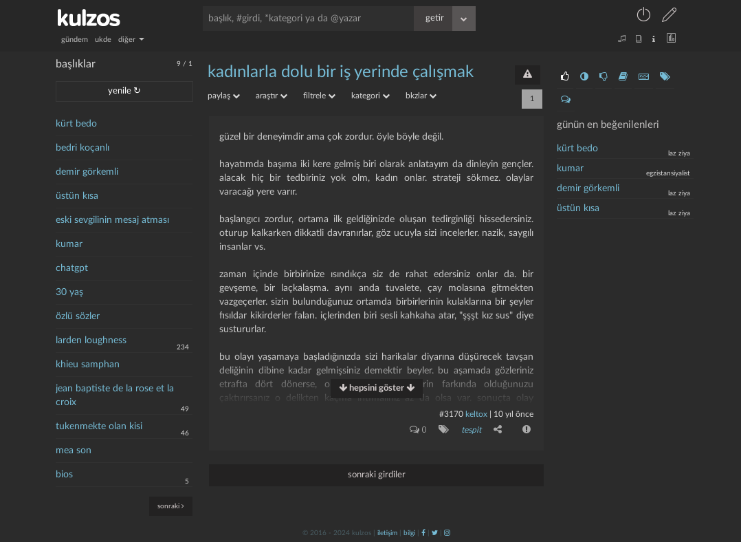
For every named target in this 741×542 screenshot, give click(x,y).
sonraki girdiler (377, 474)
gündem (74, 39)
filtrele (319, 95)
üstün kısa (77, 196)
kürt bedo (76, 124)
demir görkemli (87, 172)
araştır (271, 95)
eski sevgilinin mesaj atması (112, 220)
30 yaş (69, 292)
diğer (131, 39)
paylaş (224, 95)
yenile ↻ (124, 91)
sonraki (170, 506)
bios (64, 474)
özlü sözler (78, 316)
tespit (471, 430)
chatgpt (72, 268)
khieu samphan (88, 364)
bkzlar (421, 95)
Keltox (477, 414)
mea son (73, 450)
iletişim (387, 533)
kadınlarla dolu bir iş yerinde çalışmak (341, 72)
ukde (103, 39)
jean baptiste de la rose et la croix (115, 395)
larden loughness (91, 340)
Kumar (570, 168)
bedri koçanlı (82, 148)
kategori (370, 95)
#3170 (451, 414)
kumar (69, 244)
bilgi (409, 533)
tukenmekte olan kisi (99, 426)
